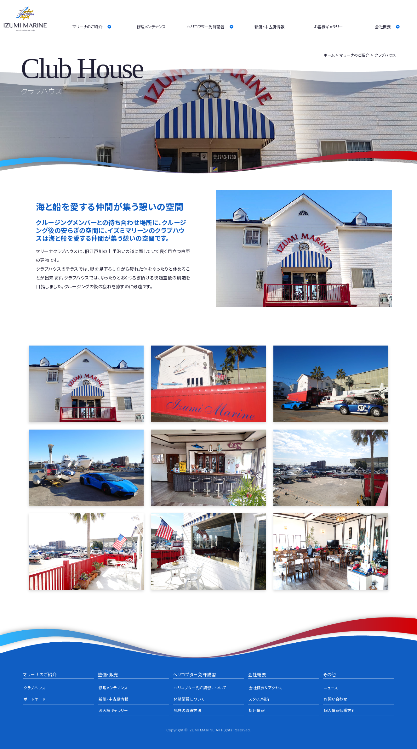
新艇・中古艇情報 (269, 27)
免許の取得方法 (188, 710)
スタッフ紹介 (259, 698)
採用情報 (257, 710)
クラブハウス (34, 687)
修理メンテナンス (151, 27)
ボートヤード (34, 698)
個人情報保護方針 (339, 710)
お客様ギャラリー (328, 27)
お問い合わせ (335, 698)
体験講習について (189, 698)
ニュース (331, 687)
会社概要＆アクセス (266, 687)
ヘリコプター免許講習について (200, 687)
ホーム (329, 55)
